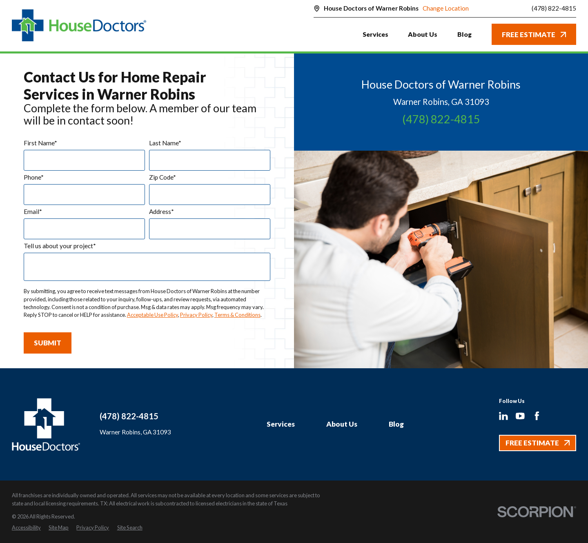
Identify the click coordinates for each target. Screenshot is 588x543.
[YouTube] (520, 416)
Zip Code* (162, 177)
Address (161, 212)
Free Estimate (534, 34)
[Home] (79, 25)
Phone (34, 177)
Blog (396, 424)
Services (281, 424)
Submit (47, 342)
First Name (40, 143)
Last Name (165, 143)
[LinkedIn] (503, 416)
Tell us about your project (60, 246)
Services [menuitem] (375, 34)
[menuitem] (26, 528)
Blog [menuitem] (464, 34)
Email (33, 212)
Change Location (446, 8)
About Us (341, 424)
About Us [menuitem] (422, 34)
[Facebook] (536, 416)
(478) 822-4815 (554, 8)
